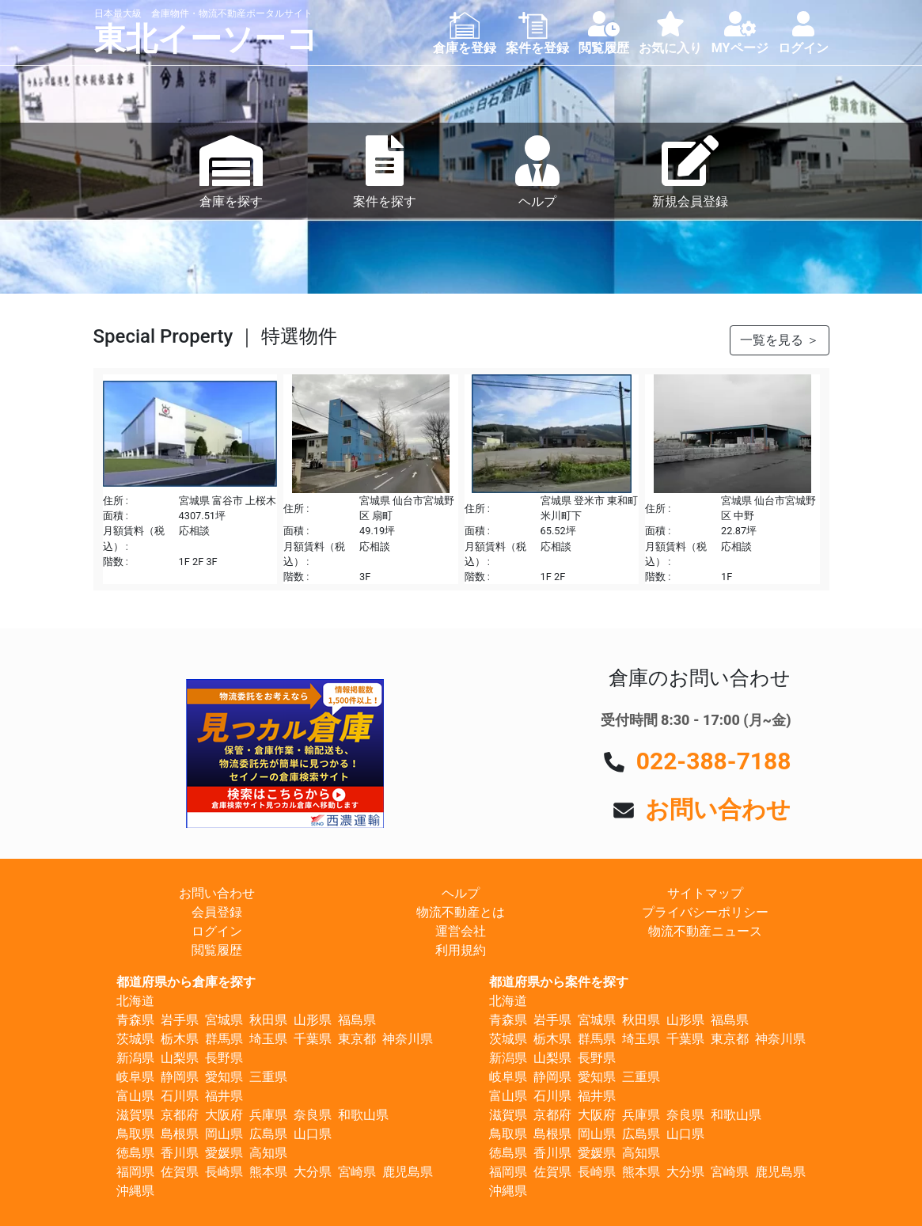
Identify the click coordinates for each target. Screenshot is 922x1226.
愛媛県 (224, 1152)
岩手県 (180, 1019)
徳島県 (135, 1152)
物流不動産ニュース (705, 931)
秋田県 (268, 1019)
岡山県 (224, 1133)
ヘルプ (461, 893)
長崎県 (224, 1171)
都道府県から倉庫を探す (186, 981)
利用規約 (460, 950)
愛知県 (224, 1076)
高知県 (268, 1152)
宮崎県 (357, 1171)
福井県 (224, 1095)
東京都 (357, 1038)
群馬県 (224, 1038)
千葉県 (313, 1038)
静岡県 (180, 1076)
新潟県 (135, 1057)
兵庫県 (268, 1114)
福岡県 (135, 1171)
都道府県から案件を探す (558, 981)
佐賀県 (180, 1171)
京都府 (180, 1114)
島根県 (180, 1133)
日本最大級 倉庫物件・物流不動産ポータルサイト (203, 13)
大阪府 (224, 1114)
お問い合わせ (718, 809)
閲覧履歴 (217, 950)
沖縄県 (135, 1190)
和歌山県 (363, 1114)
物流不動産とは (460, 912)
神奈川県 (407, 1038)
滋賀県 (135, 1114)
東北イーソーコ (206, 39)
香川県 (180, 1152)
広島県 (268, 1133)
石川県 (180, 1095)
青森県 (135, 1019)
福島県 (357, 1019)
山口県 (313, 1133)
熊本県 (268, 1171)
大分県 (313, 1171)
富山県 (135, 1095)
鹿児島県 (407, 1171)
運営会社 (460, 931)
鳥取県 (135, 1133)
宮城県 (224, 1019)
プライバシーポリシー (705, 912)
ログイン (217, 931)
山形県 (313, 1019)
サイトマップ (705, 893)
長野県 (224, 1057)
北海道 (135, 1000)
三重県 (268, 1076)
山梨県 (180, 1057)
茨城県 (135, 1038)
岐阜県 (135, 1076)
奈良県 (313, 1114)
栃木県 (180, 1038)
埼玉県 (268, 1038)
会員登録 (217, 912)
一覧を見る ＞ (779, 339)
